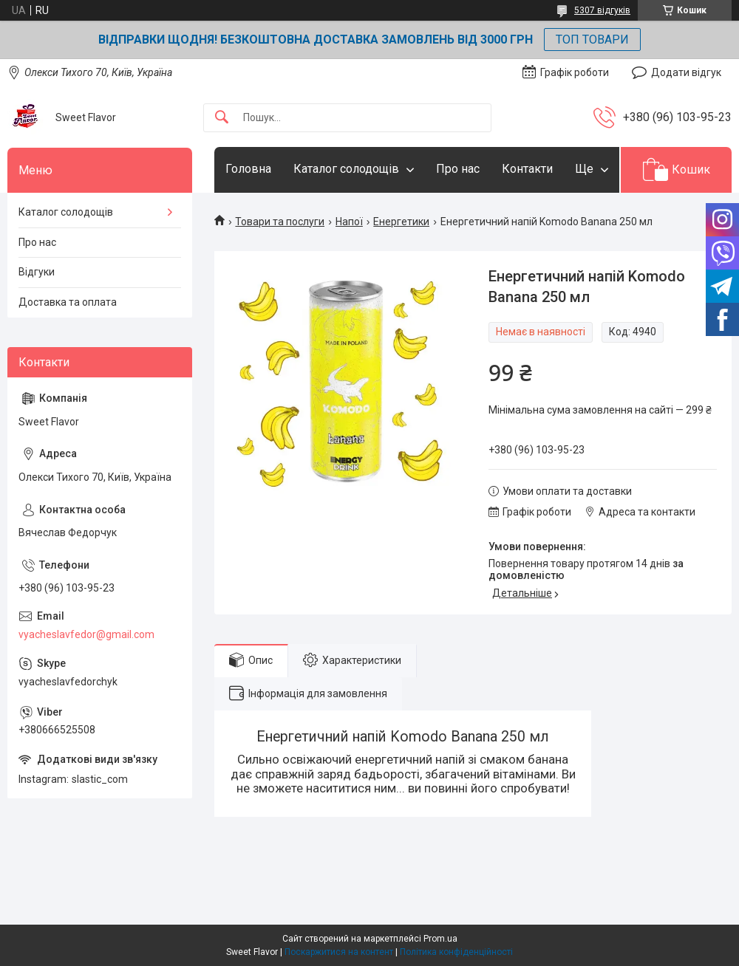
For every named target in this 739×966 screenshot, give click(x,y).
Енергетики (401, 221)
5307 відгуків (602, 10)
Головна (248, 169)
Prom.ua (440, 939)
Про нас (458, 169)
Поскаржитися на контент (339, 952)
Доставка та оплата (67, 302)
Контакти (527, 169)
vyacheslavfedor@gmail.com (86, 634)
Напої (349, 221)
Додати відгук (686, 72)
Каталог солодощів (346, 169)
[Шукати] (221, 117)
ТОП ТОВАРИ (592, 39)
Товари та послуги (279, 221)
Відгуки (36, 272)
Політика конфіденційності (456, 952)
